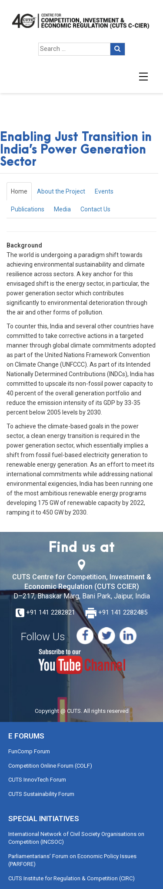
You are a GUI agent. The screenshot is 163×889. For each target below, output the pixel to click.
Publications (27, 209)
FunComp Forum (29, 751)
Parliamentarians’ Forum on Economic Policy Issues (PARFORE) (72, 860)
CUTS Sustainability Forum (41, 794)
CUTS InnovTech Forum (37, 779)
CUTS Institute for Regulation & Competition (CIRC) (71, 878)
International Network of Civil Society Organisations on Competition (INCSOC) (76, 838)
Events (104, 191)
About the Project (61, 191)
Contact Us (95, 209)
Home (19, 191)
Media (62, 209)
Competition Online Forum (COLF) (50, 765)
